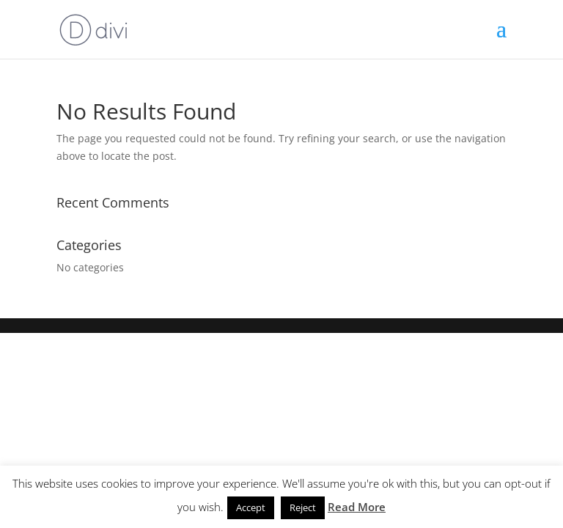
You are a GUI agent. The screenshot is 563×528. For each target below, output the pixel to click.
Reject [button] (303, 507)
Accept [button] (250, 507)
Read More (357, 506)
